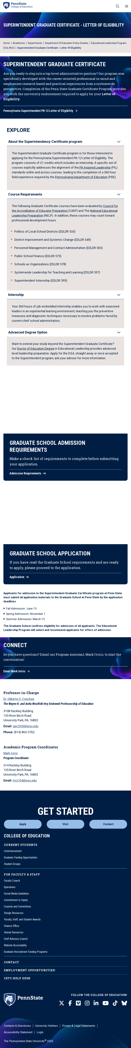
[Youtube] (106, 1003)
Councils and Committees (17, 906)
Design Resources (13, 913)
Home (6, 43)
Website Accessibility (15, 945)
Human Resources (13, 932)
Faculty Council (12, 880)
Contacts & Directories (17, 1025)
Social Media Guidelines (16, 893)
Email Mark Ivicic (14, 671)
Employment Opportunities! (29, 970)
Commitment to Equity (16, 900)
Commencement (13, 851)
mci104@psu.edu (25, 780)
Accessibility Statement (18, 1032)
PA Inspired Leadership (95, 167)
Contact (108, 824)
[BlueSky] (124, 1003)
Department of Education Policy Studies (66, 43)
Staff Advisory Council (15, 938)
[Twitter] (61, 1003)
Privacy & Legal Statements (78, 1025)
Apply (22, 824)
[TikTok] (115, 1003)
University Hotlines (46, 1025)
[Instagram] (87, 1003)
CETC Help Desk (17, 978)
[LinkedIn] (96, 1003)
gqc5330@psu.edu (25, 726)
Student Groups (12, 864)
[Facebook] (70, 1003)
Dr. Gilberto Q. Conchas (18, 699)
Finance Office (11, 926)
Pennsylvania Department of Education (81, 177)
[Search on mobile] (117, 6)
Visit (65, 824)
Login (40, 1032)
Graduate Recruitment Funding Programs (25, 951)
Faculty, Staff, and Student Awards (22, 919)
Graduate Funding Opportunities (20, 857)
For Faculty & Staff (22, 874)
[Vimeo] (78, 1003)
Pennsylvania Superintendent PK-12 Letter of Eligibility (38, 110)
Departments (35, 43)
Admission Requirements (25, 473)
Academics (19, 43)
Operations (9, 887)
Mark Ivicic (10, 753)
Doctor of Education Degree (35, 348)
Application (17, 577)
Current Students (20, 845)
